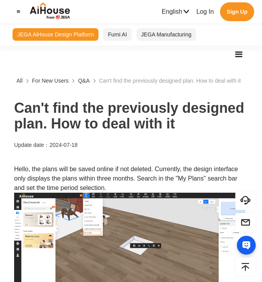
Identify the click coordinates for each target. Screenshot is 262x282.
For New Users (50, 81)
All (19, 81)
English (176, 12)
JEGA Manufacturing (166, 34)
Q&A (84, 81)
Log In (205, 11)
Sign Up (237, 12)
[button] (17, 11)
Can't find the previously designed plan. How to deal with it (170, 81)
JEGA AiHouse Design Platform (55, 34)
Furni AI (117, 34)
